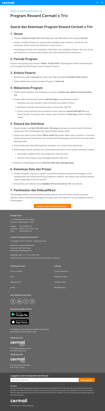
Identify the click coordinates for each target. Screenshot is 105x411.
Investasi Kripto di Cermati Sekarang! (52, 206)
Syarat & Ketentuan (61, 271)
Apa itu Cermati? (16, 271)
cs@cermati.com (26, 231)
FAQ (11, 277)
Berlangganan (86, 380)
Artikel (12, 287)
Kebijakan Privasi (60, 277)
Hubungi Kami (15, 282)
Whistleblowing (59, 287)
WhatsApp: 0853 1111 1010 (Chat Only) (24, 255)
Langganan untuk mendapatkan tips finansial (29, 376)
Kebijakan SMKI (60, 282)
